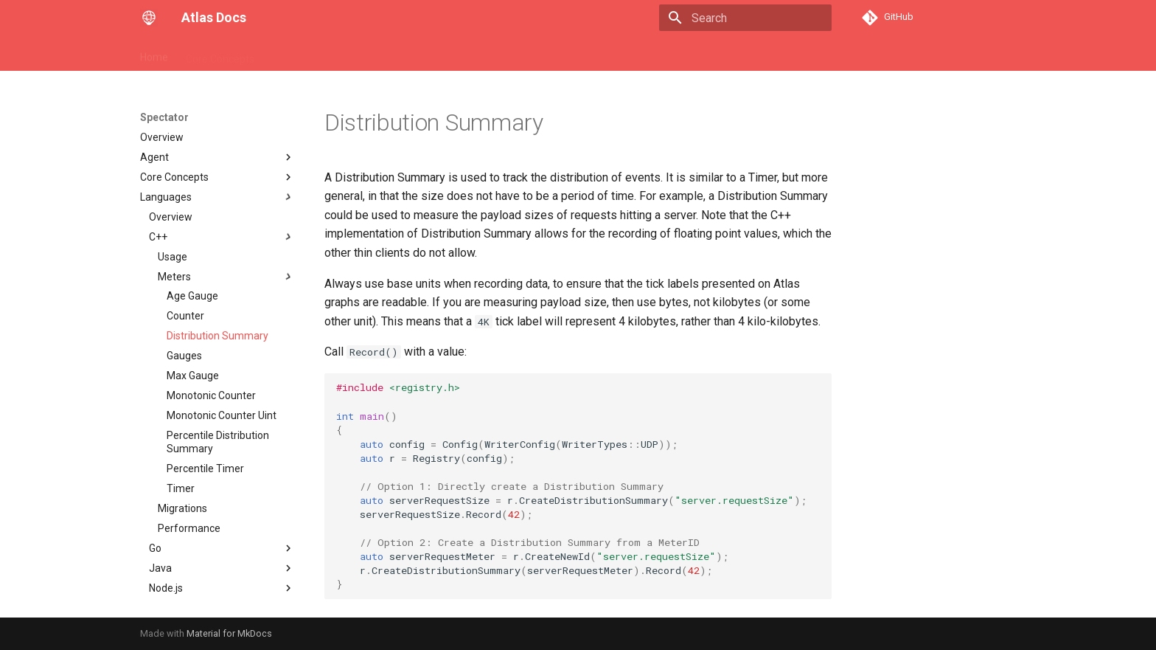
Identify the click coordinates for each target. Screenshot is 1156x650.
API (280, 54)
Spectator (422, 54)
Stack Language (343, 54)
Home (154, 54)
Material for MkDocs (229, 633)
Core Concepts (220, 54)
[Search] (745, 17)
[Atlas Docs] (149, 17)
